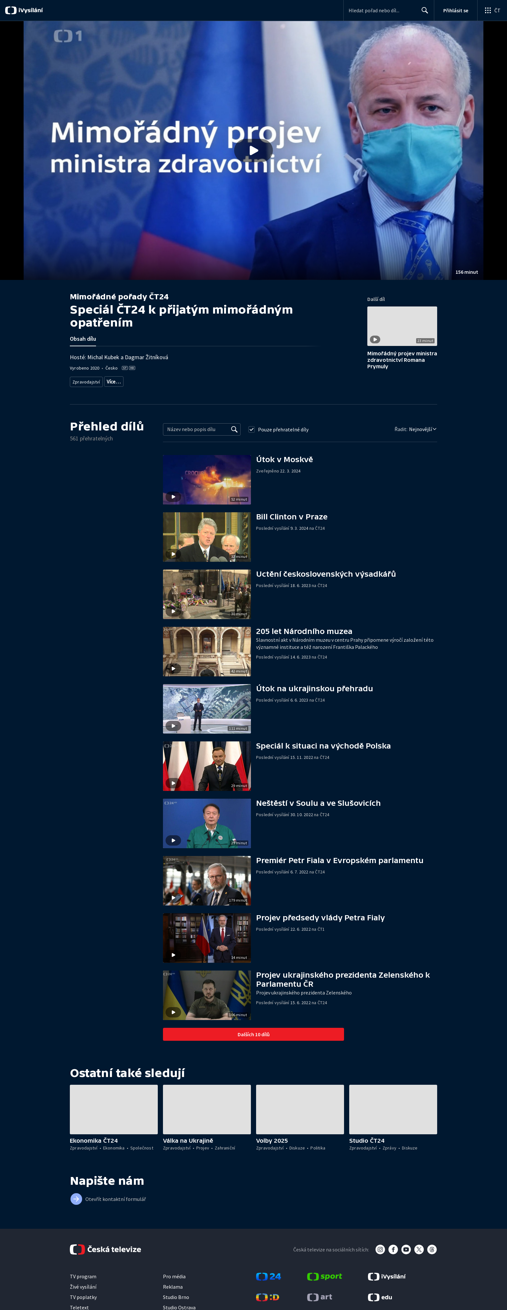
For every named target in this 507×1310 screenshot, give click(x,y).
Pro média (174, 1274)
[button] (253, 150)
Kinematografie (187, 380)
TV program (83, 1274)
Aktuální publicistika (124, 380)
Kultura (158, 380)
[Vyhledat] (234, 427)
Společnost (299, 380)
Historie (216, 380)
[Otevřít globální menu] (492, 10)
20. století (240, 380)
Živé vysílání (83, 1284)
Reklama (173, 1284)
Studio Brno (176, 1295)
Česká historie (269, 380)
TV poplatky (83, 1295)
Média (323, 380)
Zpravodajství (85, 380)
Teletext (79, 1305)
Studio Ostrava (179, 1305)
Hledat (423, 12)
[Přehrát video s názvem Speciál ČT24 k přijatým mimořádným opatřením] (253, 150)
